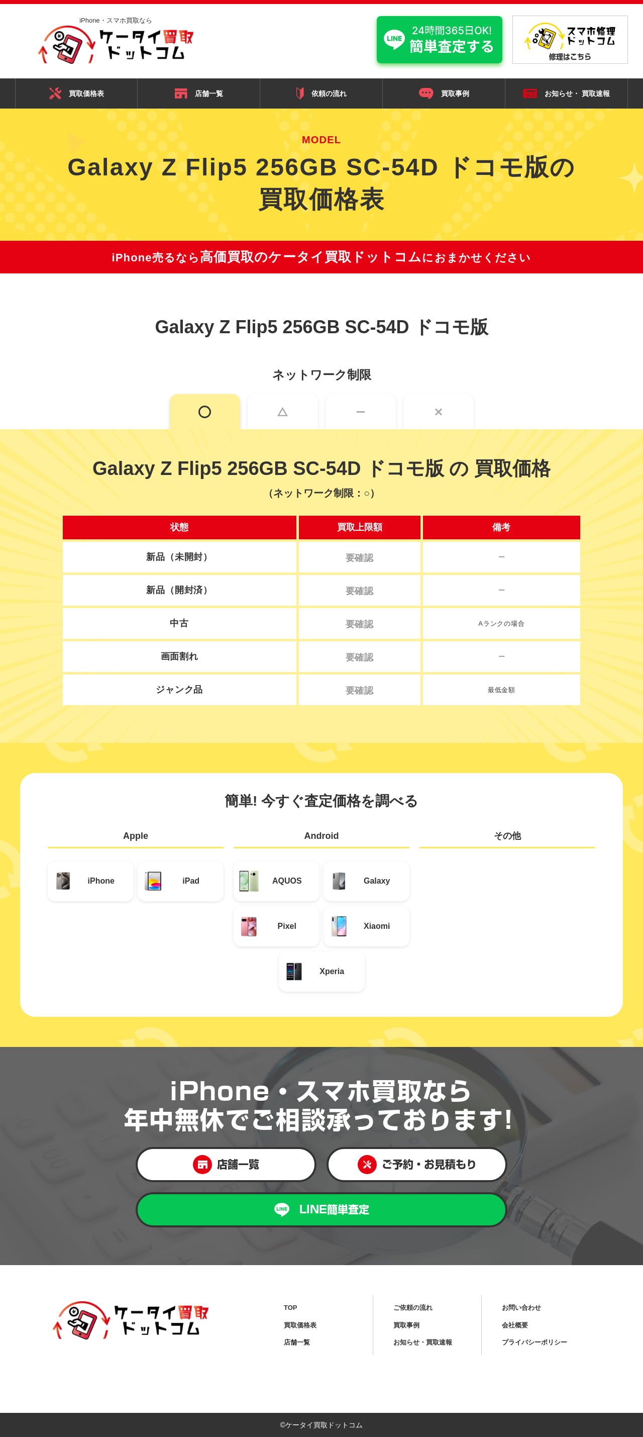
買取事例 (444, 93)
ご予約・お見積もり (417, 1164)
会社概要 (515, 1325)
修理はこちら (570, 41)
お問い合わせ (521, 1307)
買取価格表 (76, 93)
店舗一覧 (199, 93)
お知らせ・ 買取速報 (566, 94)
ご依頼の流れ (413, 1307)
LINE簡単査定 (321, 1210)
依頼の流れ (321, 93)
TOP (290, 1307)
